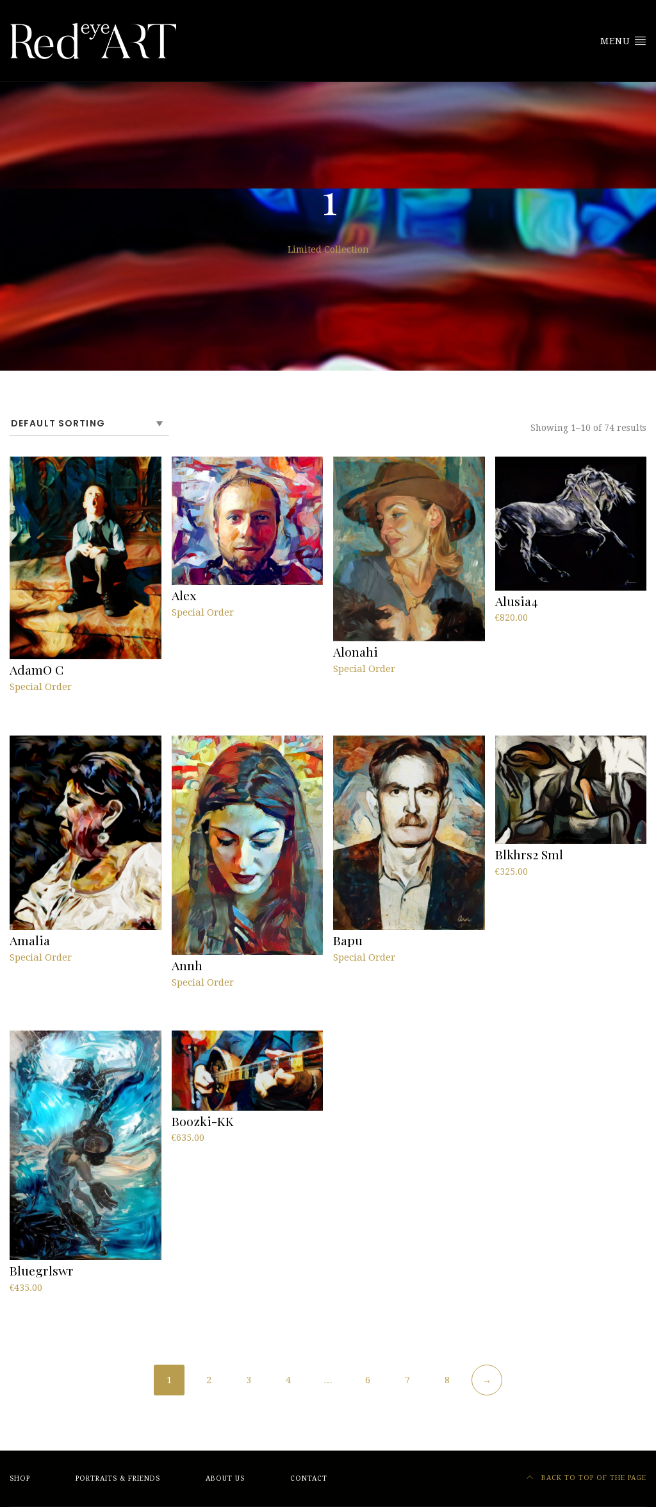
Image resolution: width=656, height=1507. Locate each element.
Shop (20, 1478)
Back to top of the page (586, 1478)
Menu (623, 40)
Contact (308, 1478)
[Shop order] (89, 424)
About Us (225, 1478)
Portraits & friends (118, 1478)
